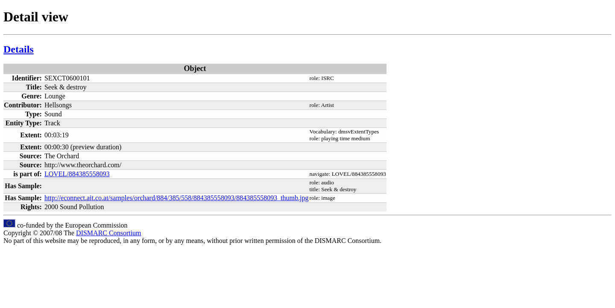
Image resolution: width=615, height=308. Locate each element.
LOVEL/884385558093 (77, 174)
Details (18, 49)
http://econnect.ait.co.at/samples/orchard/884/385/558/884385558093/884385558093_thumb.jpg (176, 197)
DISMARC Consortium (108, 233)
